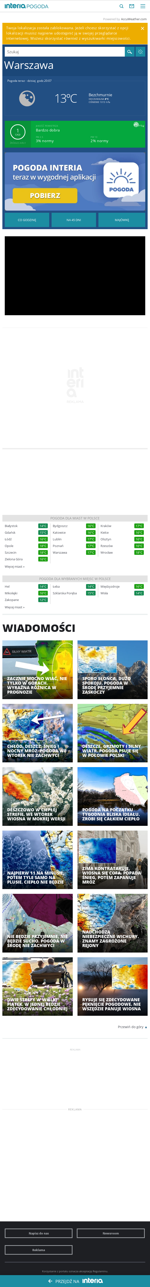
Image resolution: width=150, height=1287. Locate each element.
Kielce (105, 532)
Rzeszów (107, 546)
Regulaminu (100, 1271)
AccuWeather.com (134, 19)
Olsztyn (106, 539)
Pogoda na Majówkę (121, 220)
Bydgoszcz (60, 526)
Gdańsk (10, 532)
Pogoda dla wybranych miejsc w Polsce (75, 578)
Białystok (11, 526)
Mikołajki (11, 593)
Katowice (59, 532)
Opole (9, 546)
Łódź (8, 539)
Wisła (104, 593)
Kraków (106, 526)
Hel (7, 586)
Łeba (56, 586)
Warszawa (60, 552)
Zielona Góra (14, 559)
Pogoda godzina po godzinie (27, 220)
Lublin (57, 539)
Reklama (38, 1250)
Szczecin (10, 552)
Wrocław (107, 552)
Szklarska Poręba (65, 593)
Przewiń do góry (130, 1027)
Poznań (58, 546)
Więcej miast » (14, 566)
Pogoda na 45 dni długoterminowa (74, 220)
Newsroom (111, 1233)
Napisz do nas (39, 1233)
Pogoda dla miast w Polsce (75, 518)
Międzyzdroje (110, 586)
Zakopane (12, 600)
